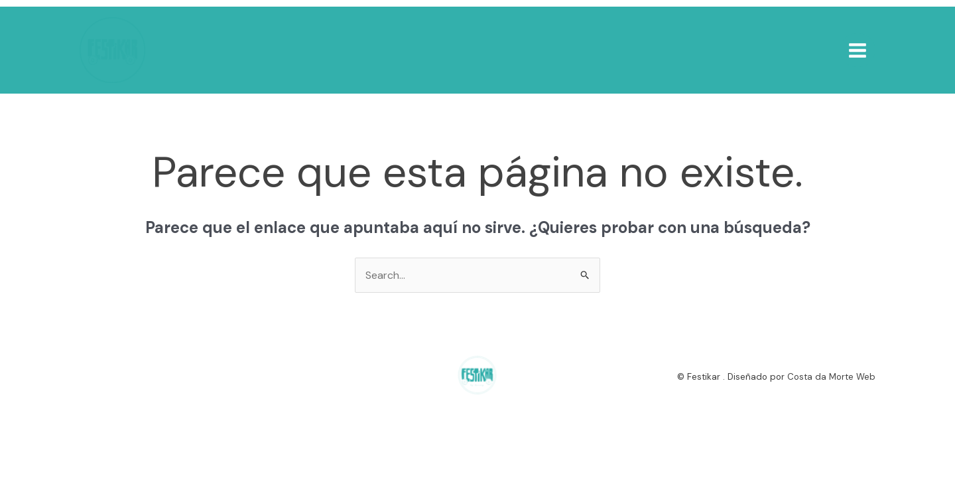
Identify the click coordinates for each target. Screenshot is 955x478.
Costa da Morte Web (831, 376)
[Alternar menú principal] (857, 49)
